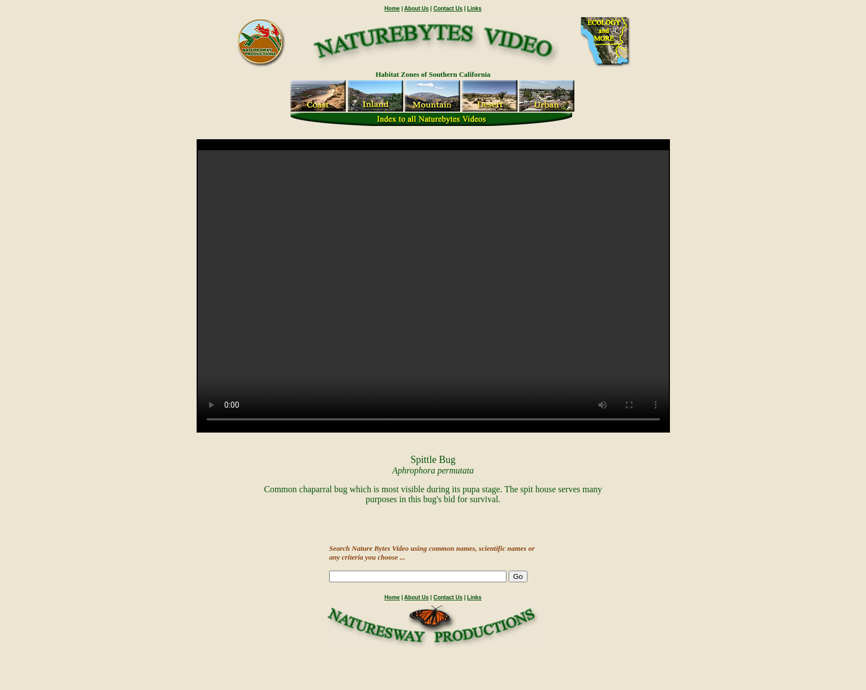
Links (474, 9)
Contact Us (448, 9)
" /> (433, 290)
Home (392, 9)
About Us (416, 9)
